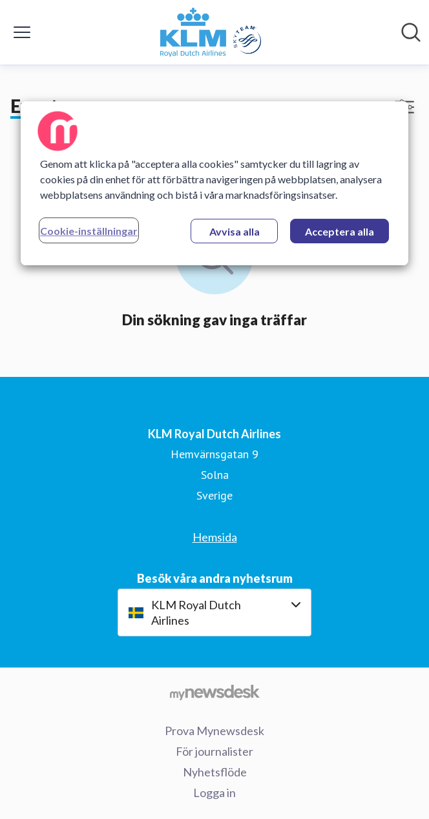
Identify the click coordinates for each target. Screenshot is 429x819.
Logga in (214, 792)
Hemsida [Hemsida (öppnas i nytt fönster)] (215, 537)
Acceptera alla (339, 231)
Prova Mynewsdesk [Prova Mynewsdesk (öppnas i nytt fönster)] (214, 730)
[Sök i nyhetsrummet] (411, 32)
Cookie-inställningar (89, 231)
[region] (214, 183)
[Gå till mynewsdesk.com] (214, 691)
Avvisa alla (234, 231)
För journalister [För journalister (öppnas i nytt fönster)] (214, 751)
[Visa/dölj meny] (22, 32)
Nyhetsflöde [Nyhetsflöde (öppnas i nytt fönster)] (215, 772)
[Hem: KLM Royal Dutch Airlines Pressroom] (211, 32)
